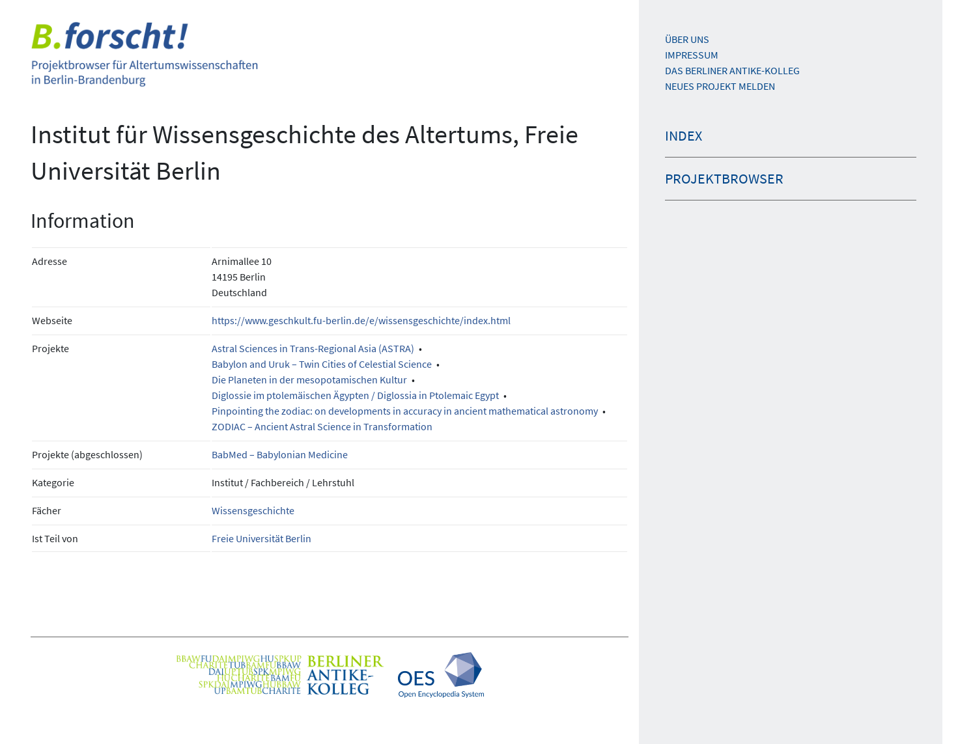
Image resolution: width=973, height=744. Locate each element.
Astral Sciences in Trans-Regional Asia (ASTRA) (313, 348)
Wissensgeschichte (253, 510)
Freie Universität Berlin (261, 538)
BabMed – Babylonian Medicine (280, 454)
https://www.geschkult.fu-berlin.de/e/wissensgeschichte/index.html (361, 320)
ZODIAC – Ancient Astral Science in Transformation (322, 426)
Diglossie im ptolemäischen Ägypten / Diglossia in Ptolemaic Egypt (355, 395)
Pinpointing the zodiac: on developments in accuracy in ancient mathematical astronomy (405, 410)
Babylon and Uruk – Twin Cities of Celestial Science (322, 363)
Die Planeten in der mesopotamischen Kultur (309, 379)
